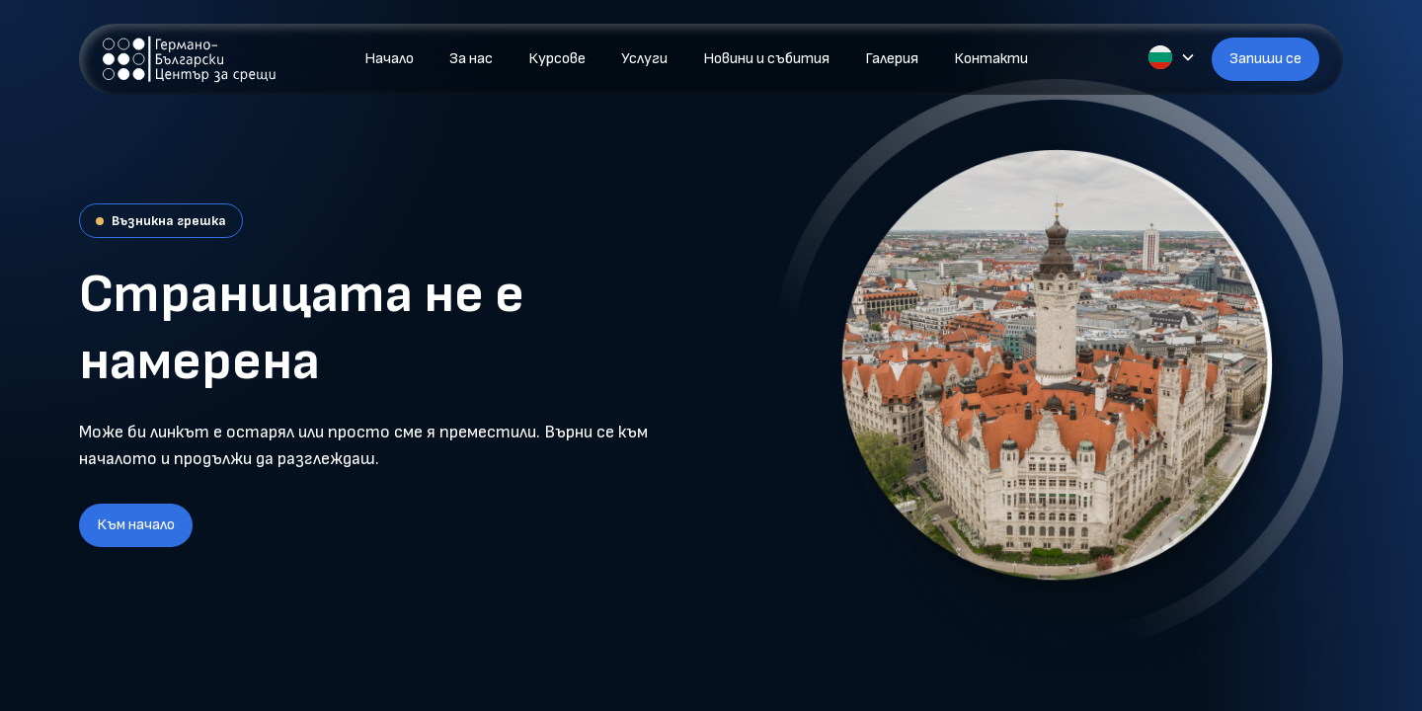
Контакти (991, 58)
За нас (471, 58)
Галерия (891, 58)
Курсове (557, 58)
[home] (189, 59)
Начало (389, 58)
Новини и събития (766, 58)
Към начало (136, 524)
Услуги (644, 58)
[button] (1172, 57)
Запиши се (1265, 58)
